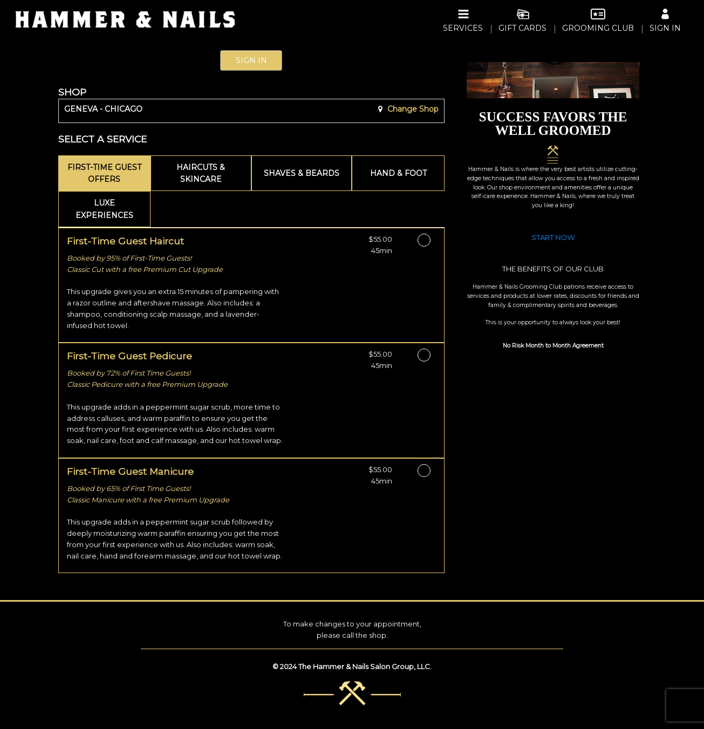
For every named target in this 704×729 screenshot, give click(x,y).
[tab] (104, 173)
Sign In (251, 60)
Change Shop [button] (412, 109)
